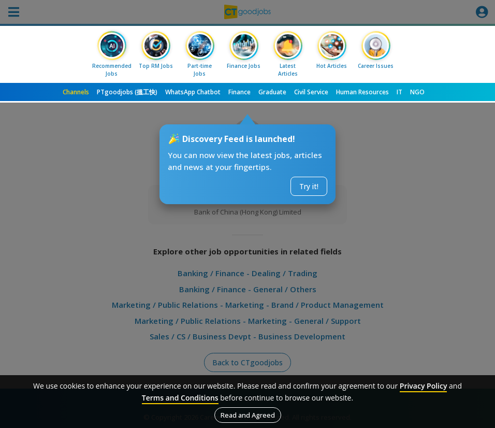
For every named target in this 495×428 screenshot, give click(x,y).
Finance (239, 92)
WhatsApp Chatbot (193, 92)
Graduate (272, 92)
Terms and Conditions (180, 398)
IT (399, 92)
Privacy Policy (423, 386)
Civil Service (311, 92)
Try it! (308, 186)
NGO (417, 92)
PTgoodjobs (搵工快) (127, 92)
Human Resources (362, 92)
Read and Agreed (248, 415)
